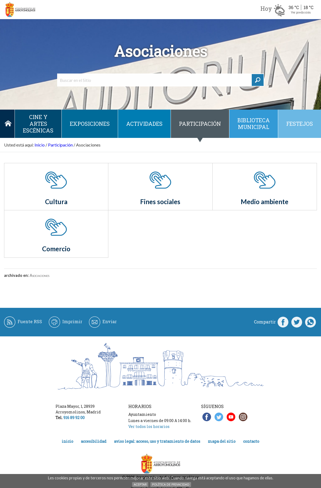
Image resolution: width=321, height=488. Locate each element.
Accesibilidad (93, 441)
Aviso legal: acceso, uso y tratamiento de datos (157, 441)
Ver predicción (301, 12)
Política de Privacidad (170, 484)
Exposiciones (90, 123)
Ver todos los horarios (149, 426)
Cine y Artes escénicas (38, 123)
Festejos (299, 123)
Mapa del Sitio (222, 441)
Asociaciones (39, 275)
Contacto (251, 441)
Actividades (144, 123)
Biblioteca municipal (253, 123)
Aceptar (140, 484)
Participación (200, 123)
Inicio (8, 124)
